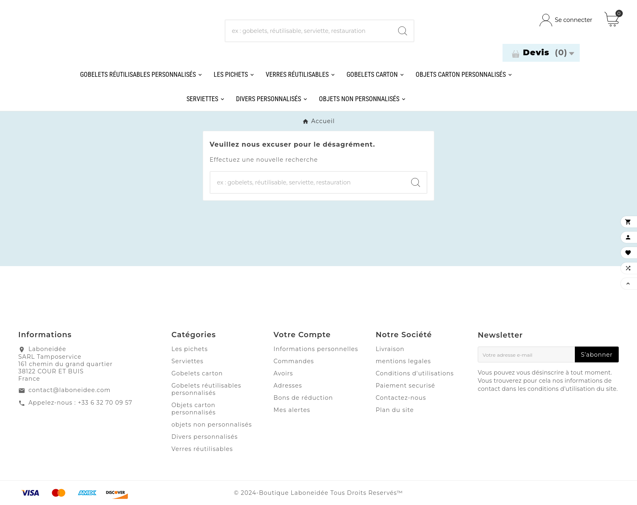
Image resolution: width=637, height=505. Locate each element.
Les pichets (189, 349)
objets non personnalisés (211, 424)
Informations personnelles (315, 349)
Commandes (293, 361)
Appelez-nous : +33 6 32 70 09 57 (80, 402)
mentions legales (403, 361)
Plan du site (395, 410)
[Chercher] (308, 30)
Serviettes (187, 361)
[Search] (402, 30)
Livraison (390, 349)
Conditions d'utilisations (415, 373)
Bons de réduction (303, 397)
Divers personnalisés (204, 436)
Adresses (287, 385)
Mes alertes (291, 410)
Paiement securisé (406, 385)
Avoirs (283, 373)
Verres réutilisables (202, 449)
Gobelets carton (197, 373)
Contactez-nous (401, 397)
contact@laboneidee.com (69, 390)
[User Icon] (566, 20)
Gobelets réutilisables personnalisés (206, 389)
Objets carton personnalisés (193, 408)
